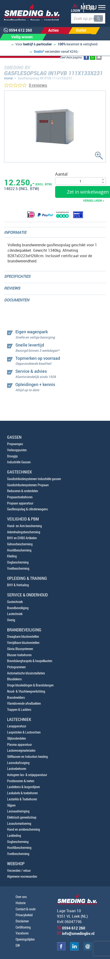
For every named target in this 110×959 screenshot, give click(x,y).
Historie (21, 903)
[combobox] (88, 18)
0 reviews (38, 85)
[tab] (55, 232)
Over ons (21, 896)
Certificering (23, 927)
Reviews (12, 288)
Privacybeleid (24, 915)
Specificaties (17, 276)
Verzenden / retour (19, 870)
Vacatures (22, 933)
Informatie (15, 232)
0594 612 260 (73, 928)
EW (18, 945)
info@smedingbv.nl (78, 933)
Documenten (16, 300)
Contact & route (25, 909)
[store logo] (30, 12)
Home (8, 78)
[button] (91, 8)
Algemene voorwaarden (22, 876)
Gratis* (39, 51)
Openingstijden (25, 939)
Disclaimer (22, 921)
